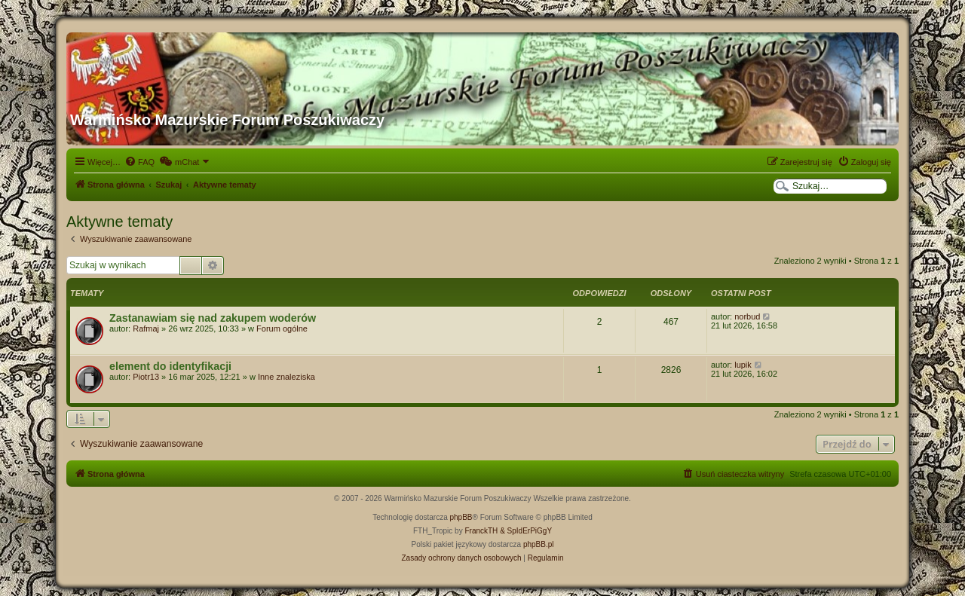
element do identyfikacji (170, 366)
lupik (743, 364)
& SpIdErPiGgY (526, 531)
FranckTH (481, 531)
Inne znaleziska (286, 376)
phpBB (461, 517)
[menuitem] (139, 162)
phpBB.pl (538, 544)
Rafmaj (146, 328)
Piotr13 (146, 376)
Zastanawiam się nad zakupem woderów (212, 318)
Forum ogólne (282, 328)
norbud (747, 316)
